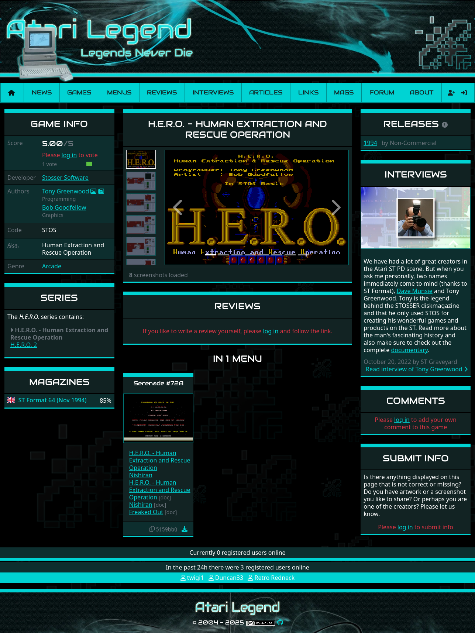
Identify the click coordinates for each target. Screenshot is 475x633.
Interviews (213, 92)
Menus (119, 92)
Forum (381, 92)
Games (79, 92)
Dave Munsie (415, 291)
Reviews (162, 92)
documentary (409, 350)
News (42, 92)
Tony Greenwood (65, 191)
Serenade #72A (158, 383)
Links (308, 92)
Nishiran (140, 475)
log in (69, 155)
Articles (265, 92)
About (422, 92)
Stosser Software (65, 177)
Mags (344, 92)
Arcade (51, 266)
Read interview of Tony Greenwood (417, 369)
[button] (178, 207)
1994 (370, 143)
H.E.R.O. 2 (23, 345)
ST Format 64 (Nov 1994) (52, 400)
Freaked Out (146, 512)
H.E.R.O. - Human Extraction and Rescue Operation (159, 460)
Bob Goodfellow (64, 207)
